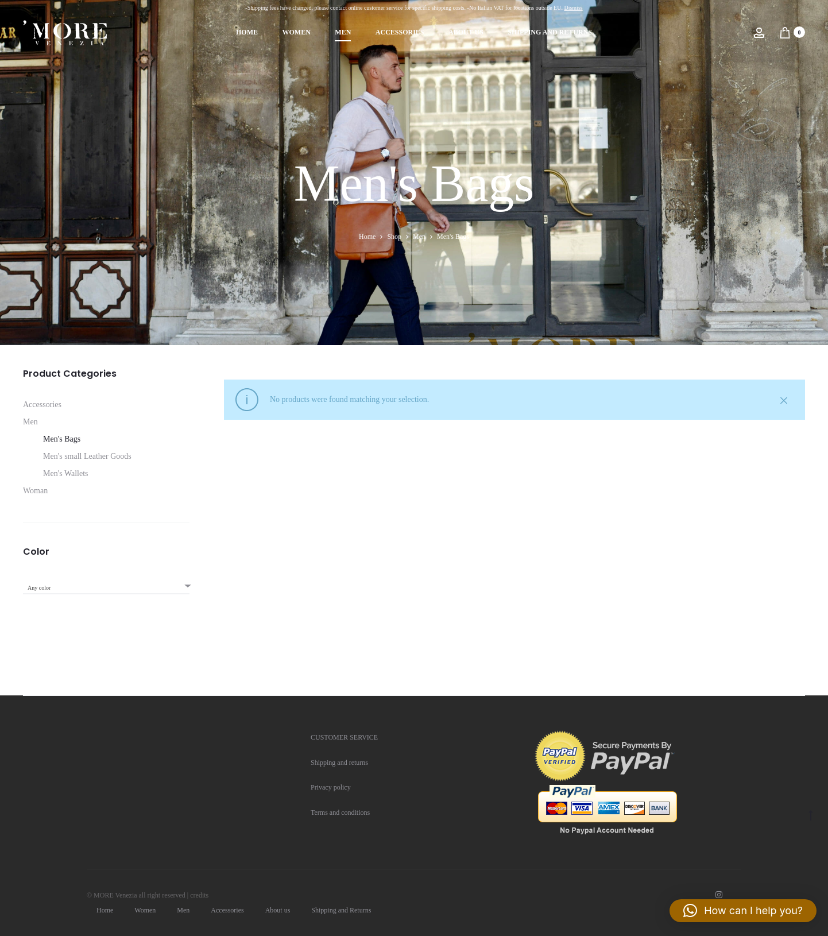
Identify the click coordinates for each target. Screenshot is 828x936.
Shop (394, 237)
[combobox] (106, 584)
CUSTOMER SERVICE (344, 737)
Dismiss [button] (573, 8)
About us (465, 32)
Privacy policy (331, 787)
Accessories (400, 32)
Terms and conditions (340, 813)
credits (199, 895)
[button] (743, 910)
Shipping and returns (339, 763)
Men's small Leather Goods (87, 456)
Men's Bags (61, 439)
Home (247, 32)
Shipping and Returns (550, 32)
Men (343, 32)
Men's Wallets (65, 473)
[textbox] (106, 588)
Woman (35, 490)
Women (296, 32)
